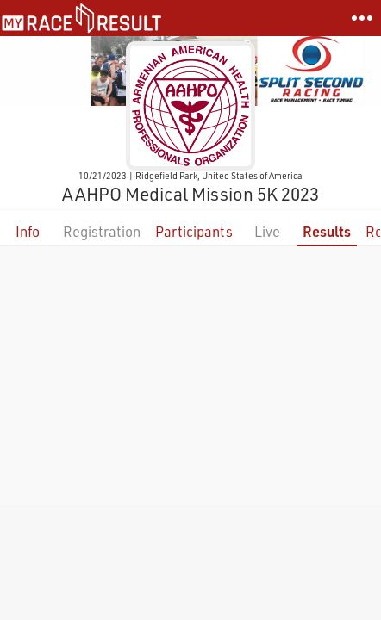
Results (327, 231)
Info (28, 231)
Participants (194, 231)
